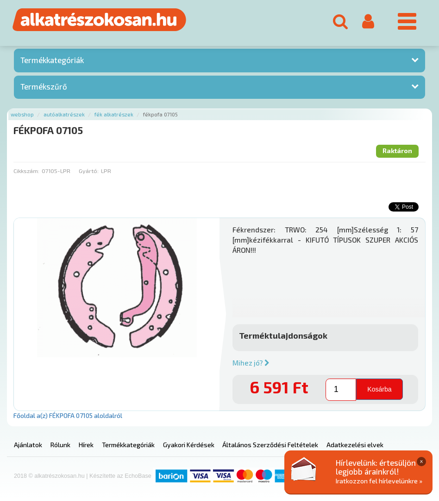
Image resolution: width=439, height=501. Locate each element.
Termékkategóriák (52, 59)
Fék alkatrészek (113, 114)
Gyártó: (89, 170)
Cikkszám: (26, 170)
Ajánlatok (28, 445)
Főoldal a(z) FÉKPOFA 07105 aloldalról (67, 415)
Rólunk (60, 445)
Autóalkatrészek (64, 114)
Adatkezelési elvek (354, 445)
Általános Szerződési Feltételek (270, 445)
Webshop (22, 114)
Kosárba (379, 388)
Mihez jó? (251, 363)
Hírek (86, 445)
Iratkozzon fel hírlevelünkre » (379, 481)
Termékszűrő (43, 86)
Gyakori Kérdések (188, 445)
